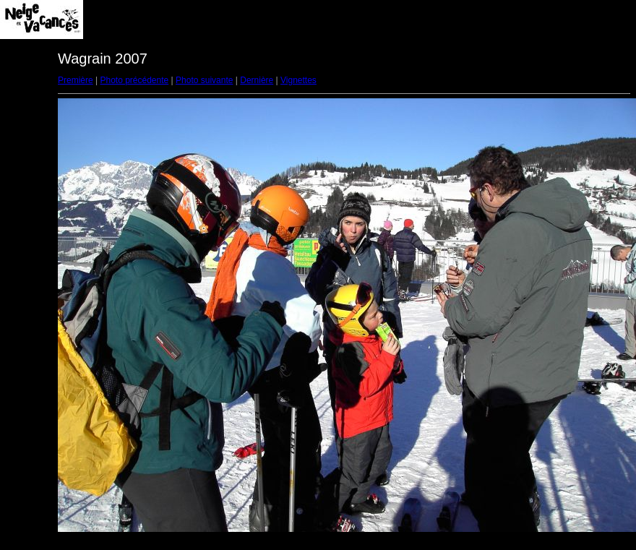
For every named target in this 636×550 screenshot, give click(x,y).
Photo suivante (204, 80)
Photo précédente (134, 80)
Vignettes (298, 80)
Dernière (256, 80)
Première (75, 80)
